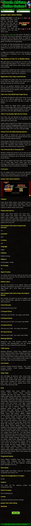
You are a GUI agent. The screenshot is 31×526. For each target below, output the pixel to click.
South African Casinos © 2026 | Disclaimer (15, 524)
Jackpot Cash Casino (10, 34)
